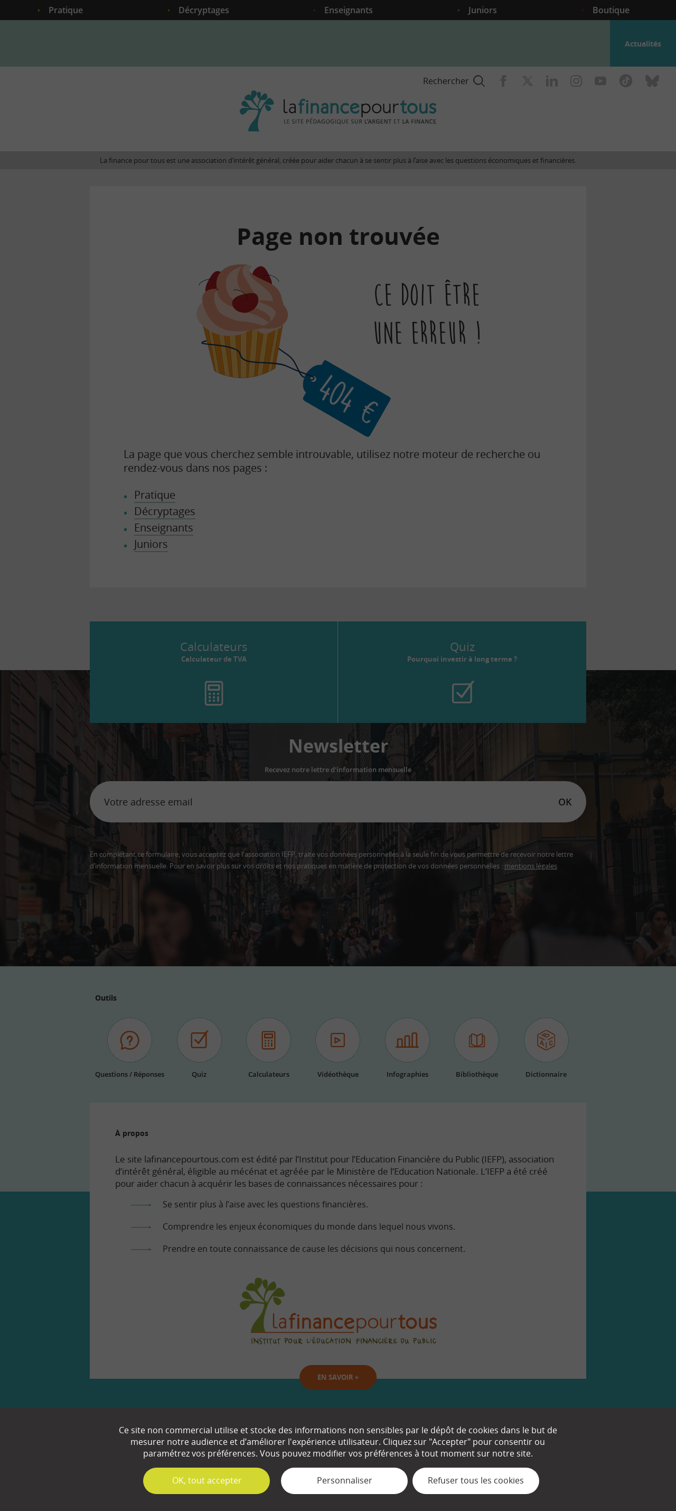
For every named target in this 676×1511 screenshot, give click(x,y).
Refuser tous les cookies (476, 1480)
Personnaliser (344, 1480)
